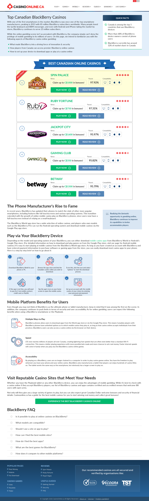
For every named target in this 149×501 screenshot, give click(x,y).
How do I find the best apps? (27, 441)
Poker (10, 491)
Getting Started (47, 484)
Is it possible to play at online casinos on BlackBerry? (38, 416)
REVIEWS (45, 466)
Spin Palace (46, 469)
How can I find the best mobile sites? (31, 435)
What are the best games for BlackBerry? (33, 447)
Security (45, 487)
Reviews (87, 7)
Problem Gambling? (102, 499)
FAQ (43, 491)
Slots (10, 485)
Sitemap (91, 499)
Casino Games (14, 481)
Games (65, 7)
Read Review (91, 90)
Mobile (75, 7)
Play (56, 7)
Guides (97, 7)
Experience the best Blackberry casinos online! (74, 401)
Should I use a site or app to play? (29, 428)
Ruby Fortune (47, 473)
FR (138, 1)
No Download (13, 475)
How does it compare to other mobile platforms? (36, 453)
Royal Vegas (46, 476)
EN (135, 1)
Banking (108, 7)
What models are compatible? (27, 422)
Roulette (11, 488)
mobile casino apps (98, 240)
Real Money (12, 469)
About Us (83, 499)
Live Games (121, 7)
